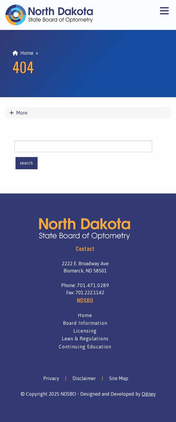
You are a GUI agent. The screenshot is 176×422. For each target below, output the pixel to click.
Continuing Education (85, 346)
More (18, 112)
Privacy (51, 378)
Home (23, 53)
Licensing (85, 330)
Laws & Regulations (85, 338)
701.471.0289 (93, 285)
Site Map (118, 378)
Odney (149, 394)
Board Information (85, 323)
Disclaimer (84, 378)
